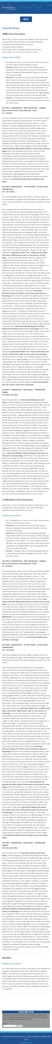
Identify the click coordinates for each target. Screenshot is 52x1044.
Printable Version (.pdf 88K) (11, 57)
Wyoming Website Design (26, 1042)
